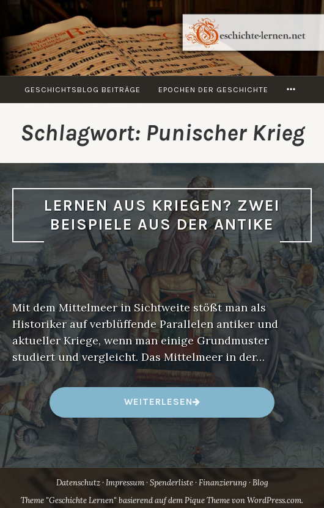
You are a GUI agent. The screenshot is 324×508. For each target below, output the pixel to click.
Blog (260, 482)
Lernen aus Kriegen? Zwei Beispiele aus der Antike (162, 215)
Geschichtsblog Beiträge (82, 89)
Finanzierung (223, 482)
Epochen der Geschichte (213, 89)
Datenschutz (78, 482)
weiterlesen (158, 406)
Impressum (125, 482)
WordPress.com (274, 500)
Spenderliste (171, 482)
